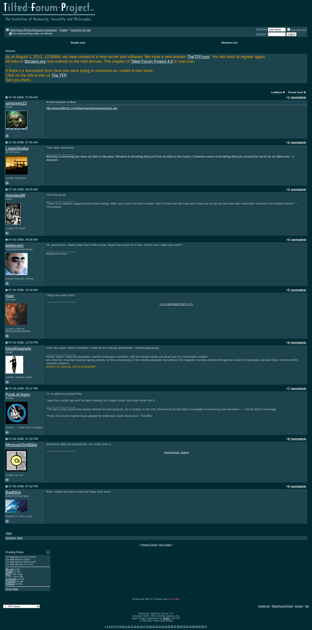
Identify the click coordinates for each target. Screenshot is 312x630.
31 (187, 626)
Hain (10, 296)
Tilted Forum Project (282, 606)
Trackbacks (11, 579)
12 (129, 626)
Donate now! (78, 42)
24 (166, 626)
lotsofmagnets (18, 348)
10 (123, 626)
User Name (261, 29)
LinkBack (276, 92)
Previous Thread (149, 545)
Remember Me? (297, 30)
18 (147, 626)
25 (169, 626)
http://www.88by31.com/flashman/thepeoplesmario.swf (81, 108)
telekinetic (15, 245)
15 (138, 626)
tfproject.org (35, 61)
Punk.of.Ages (18, 394)
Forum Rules (12, 589)
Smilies (9, 572)
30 (184, 626)
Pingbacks (11, 581)
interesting (11, 538)
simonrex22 (16, 103)
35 (199, 626)
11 (126, 626)
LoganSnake (17, 148)
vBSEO (166, 618)
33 (193, 626)
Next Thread (165, 545)
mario (20, 538)
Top (307, 606)
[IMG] (8, 574)
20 (153, 626)
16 (141, 626)
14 (135, 626)
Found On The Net (81, 30)
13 (132, 626)
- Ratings (184, 452)
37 (205, 626)
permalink (299, 97)
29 (181, 626)
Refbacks (10, 584)
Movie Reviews (171, 452)
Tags (9, 533)
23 (163, 626)
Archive (299, 606)
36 (202, 626)
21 (156, 626)
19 (150, 626)
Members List (229, 42)
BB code (10, 569)
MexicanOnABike (21, 444)
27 (175, 626)
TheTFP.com (198, 57)
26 (172, 626)
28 (178, 626)
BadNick (13, 492)
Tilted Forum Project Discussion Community (33, 30)
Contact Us (264, 606)
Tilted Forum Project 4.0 (152, 61)
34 (196, 626)
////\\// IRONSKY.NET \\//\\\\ (176, 304)
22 (160, 626)
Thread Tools (295, 92)
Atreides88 (15, 195)
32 (190, 626)
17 (144, 626)
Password (261, 34)
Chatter (64, 30)
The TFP (59, 75)
